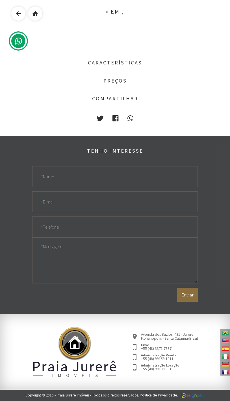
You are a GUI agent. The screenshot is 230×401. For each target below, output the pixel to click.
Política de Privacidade (158, 395)
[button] (100, 118)
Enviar (187, 295)
